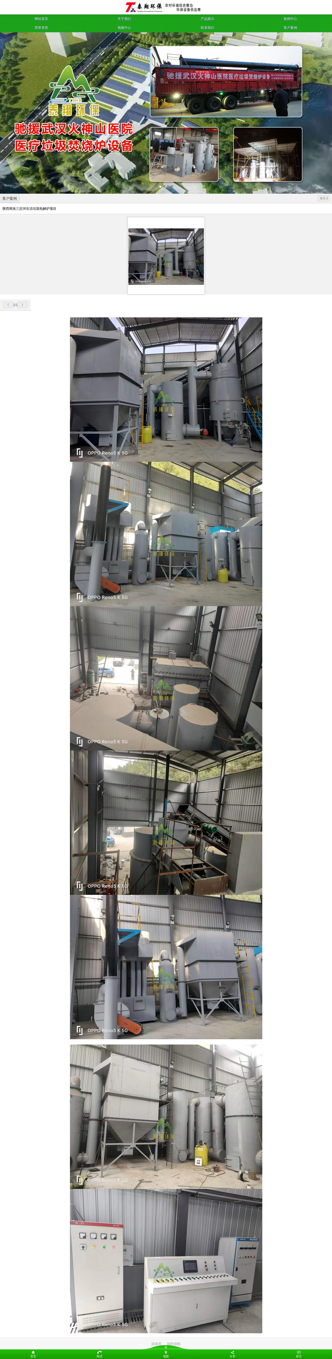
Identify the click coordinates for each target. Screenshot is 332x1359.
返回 (324, 198)
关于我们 (124, 19)
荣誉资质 (41, 28)
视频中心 (124, 28)
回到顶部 (174, 1344)
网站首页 (41, 19)
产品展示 (207, 19)
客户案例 (290, 28)
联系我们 (207, 28)
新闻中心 (290, 19)
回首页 (156, 1344)
